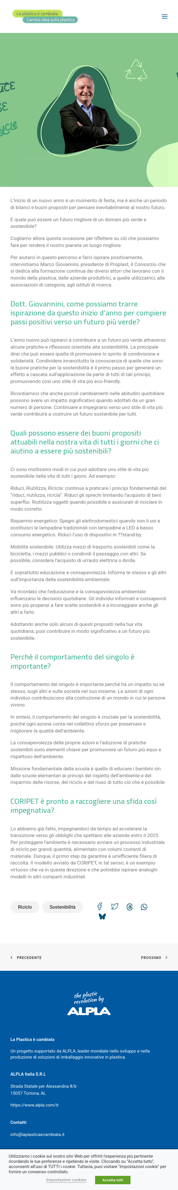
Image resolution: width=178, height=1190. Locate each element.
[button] (164, 16)
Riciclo (25, 907)
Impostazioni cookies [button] (66, 1179)
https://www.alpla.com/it (34, 1105)
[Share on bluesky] (102, 914)
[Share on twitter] (115, 906)
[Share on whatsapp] (144, 905)
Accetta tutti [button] (112, 1180)
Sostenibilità (62, 907)
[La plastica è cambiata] (45, 16)
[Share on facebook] (99, 906)
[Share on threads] (129, 905)
